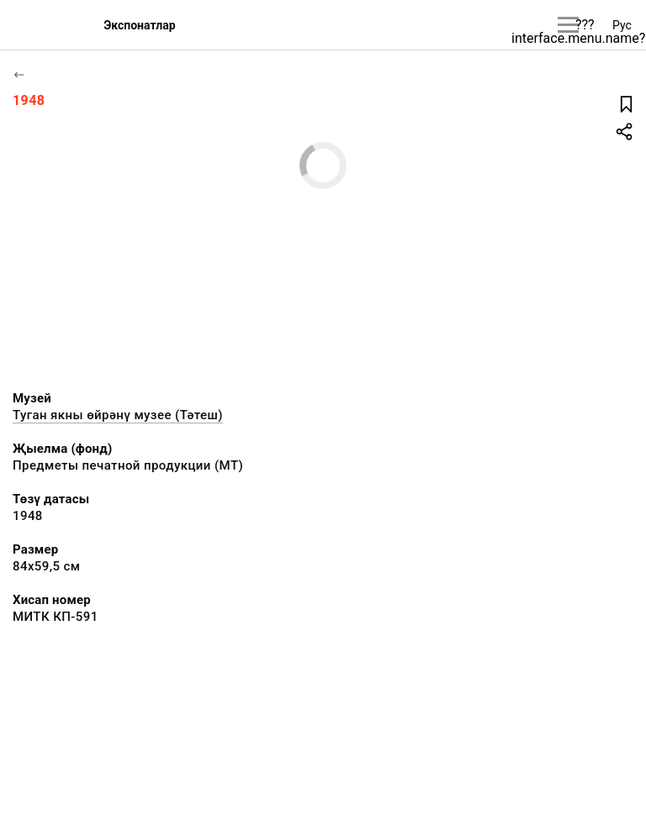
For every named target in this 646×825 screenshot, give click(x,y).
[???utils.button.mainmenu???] (568, 24)
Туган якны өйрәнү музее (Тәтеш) (118, 415)
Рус (622, 25)
